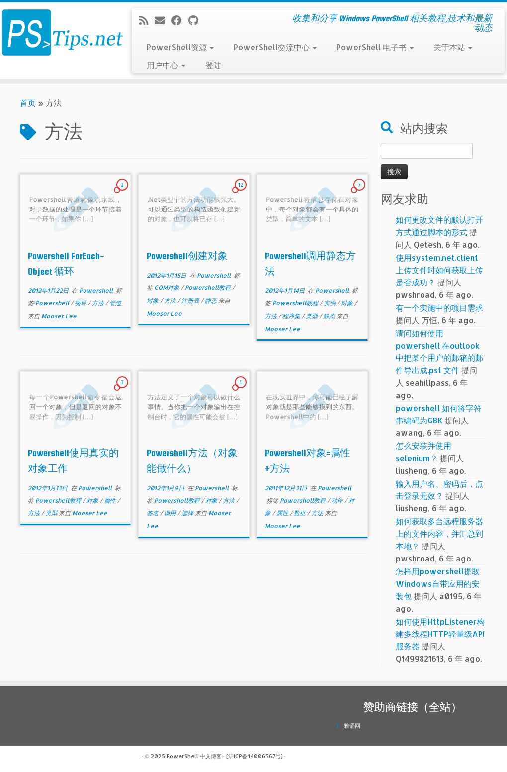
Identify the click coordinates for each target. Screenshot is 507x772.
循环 (81, 303)
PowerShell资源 (180, 47)
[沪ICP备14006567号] (254, 756)
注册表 (191, 300)
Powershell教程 (208, 287)
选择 (188, 513)
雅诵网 (352, 725)
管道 (115, 303)
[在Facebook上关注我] (179, 20)
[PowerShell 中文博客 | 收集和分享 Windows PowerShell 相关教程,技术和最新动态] (59, 32)
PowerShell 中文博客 (194, 756)
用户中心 (166, 65)
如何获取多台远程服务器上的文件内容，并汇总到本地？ (439, 533)
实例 (330, 303)
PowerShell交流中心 (275, 47)
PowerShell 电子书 (375, 47)
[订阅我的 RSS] (147, 20)
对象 (153, 300)
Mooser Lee (59, 316)
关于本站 (452, 47)
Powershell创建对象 (187, 256)
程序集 (292, 316)
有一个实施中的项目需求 (439, 307)
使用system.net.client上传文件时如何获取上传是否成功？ (439, 269)
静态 (211, 300)
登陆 (213, 65)
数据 (300, 513)
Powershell (96, 290)
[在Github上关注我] (196, 20)
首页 (28, 102)
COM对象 (167, 287)
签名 (153, 513)
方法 (98, 303)
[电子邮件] (163, 20)
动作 (337, 500)
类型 (312, 316)
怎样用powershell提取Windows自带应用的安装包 (438, 583)
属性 (110, 500)
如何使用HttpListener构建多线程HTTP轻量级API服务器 (440, 633)
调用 (170, 513)
